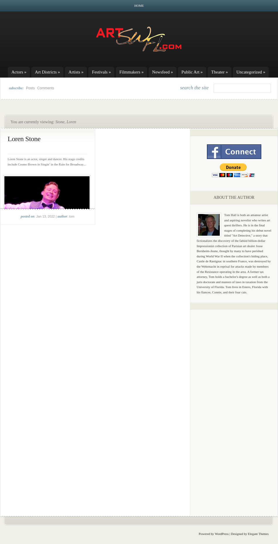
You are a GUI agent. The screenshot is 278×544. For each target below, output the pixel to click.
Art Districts (47, 72)
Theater (219, 72)
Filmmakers (131, 72)
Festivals (101, 72)
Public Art (192, 72)
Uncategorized (250, 72)
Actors (18, 72)
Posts (30, 88)
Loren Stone (24, 139)
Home (139, 5)
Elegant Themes (258, 534)
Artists (75, 72)
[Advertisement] (234, 405)
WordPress (222, 534)
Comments (45, 88)
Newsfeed (162, 72)
